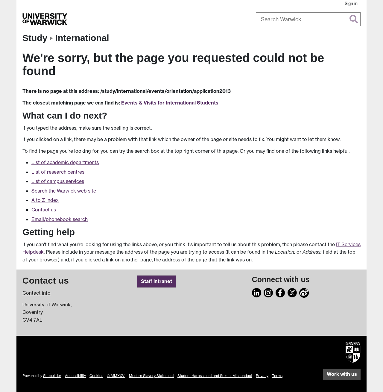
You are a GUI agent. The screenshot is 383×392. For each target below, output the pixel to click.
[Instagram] (268, 292)
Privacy (262, 375)
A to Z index (45, 200)
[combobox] (308, 19)
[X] (292, 292)
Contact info (36, 293)
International (82, 38)
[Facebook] (280, 292)
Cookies (96, 375)
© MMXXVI (116, 375)
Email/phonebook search (59, 219)
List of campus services (57, 181)
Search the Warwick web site (63, 191)
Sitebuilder (52, 375)
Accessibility (75, 375)
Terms (277, 375)
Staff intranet (156, 281)
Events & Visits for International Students (169, 103)
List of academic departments (65, 162)
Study (34, 38)
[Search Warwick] (308, 19)
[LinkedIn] (257, 292)
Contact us (43, 210)
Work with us (342, 374)
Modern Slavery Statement (151, 375)
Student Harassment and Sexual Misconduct (214, 375)
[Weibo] (304, 292)
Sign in (351, 3)
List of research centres (57, 172)
